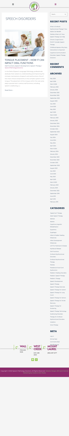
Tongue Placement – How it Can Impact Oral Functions (24, 61)
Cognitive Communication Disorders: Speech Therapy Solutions (58, 57)
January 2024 (54, 156)
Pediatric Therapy (55, 283)
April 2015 (53, 201)
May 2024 (53, 145)
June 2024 (53, 143)
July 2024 (53, 140)
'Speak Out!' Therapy (56, 215)
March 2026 (53, 86)
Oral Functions (9, 66)
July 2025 (53, 106)
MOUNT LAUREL (52, 355)
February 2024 (54, 154)
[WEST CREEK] (30, 355)
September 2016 (55, 196)
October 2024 (54, 131)
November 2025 (55, 98)
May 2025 (53, 112)
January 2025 (54, 123)
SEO (58, 378)
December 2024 (55, 126)
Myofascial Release (56, 253)
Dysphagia (53, 235)
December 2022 (55, 193)
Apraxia (52, 224)
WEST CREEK (38, 355)
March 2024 (54, 151)
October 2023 (54, 165)
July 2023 (53, 173)
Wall (23, 354)
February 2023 (54, 187)
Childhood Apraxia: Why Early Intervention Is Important (57, 50)
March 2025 (53, 117)
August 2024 (54, 137)
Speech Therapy (35, 66)
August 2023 (54, 171)
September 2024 (55, 134)
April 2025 (53, 114)
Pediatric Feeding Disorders (58, 278)
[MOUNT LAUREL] (44, 355)
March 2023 (53, 185)
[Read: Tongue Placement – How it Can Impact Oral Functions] (24, 43)
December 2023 (55, 159)
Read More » (9, 90)
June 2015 (53, 199)
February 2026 (54, 89)
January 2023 (54, 190)
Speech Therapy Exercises (58, 292)
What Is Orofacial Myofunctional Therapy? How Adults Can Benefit (57, 29)
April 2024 (53, 148)
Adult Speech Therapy (57, 218)
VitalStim (53, 329)
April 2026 (53, 84)
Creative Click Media (39, 380)
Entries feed (54, 346)
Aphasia (52, 221)
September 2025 (55, 100)
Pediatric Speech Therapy (58, 281)
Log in (52, 344)
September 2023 (55, 168)
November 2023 (55, 162)
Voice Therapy (54, 332)
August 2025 (54, 103)
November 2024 (55, 129)
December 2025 (55, 95)
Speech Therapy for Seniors (58, 303)
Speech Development (22, 66)
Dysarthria (53, 232)
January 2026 (54, 92)
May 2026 (53, 81)
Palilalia (52, 270)
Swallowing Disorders (56, 321)
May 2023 (53, 179)
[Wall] (16, 355)
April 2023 (53, 182)
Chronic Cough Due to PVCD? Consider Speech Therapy (57, 42)
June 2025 (53, 109)
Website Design (50, 378)
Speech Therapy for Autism (58, 295)
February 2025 (54, 120)
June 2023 (53, 176)
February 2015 (54, 204)
